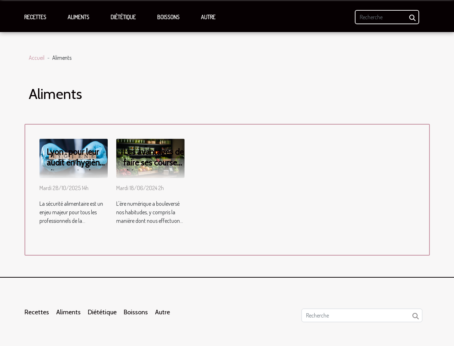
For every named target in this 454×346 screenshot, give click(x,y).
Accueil (36, 57)
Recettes (35, 17)
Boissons (168, 17)
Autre (208, 17)
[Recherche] (387, 17)
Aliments (78, 17)
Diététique (123, 17)
